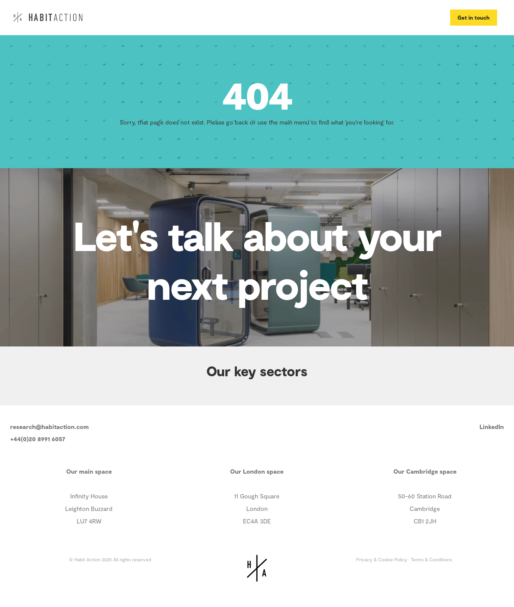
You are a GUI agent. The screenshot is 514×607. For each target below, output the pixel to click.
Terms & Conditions (431, 559)
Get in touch (474, 17)
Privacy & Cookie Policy (381, 559)
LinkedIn (492, 426)
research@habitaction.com (49, 426)
